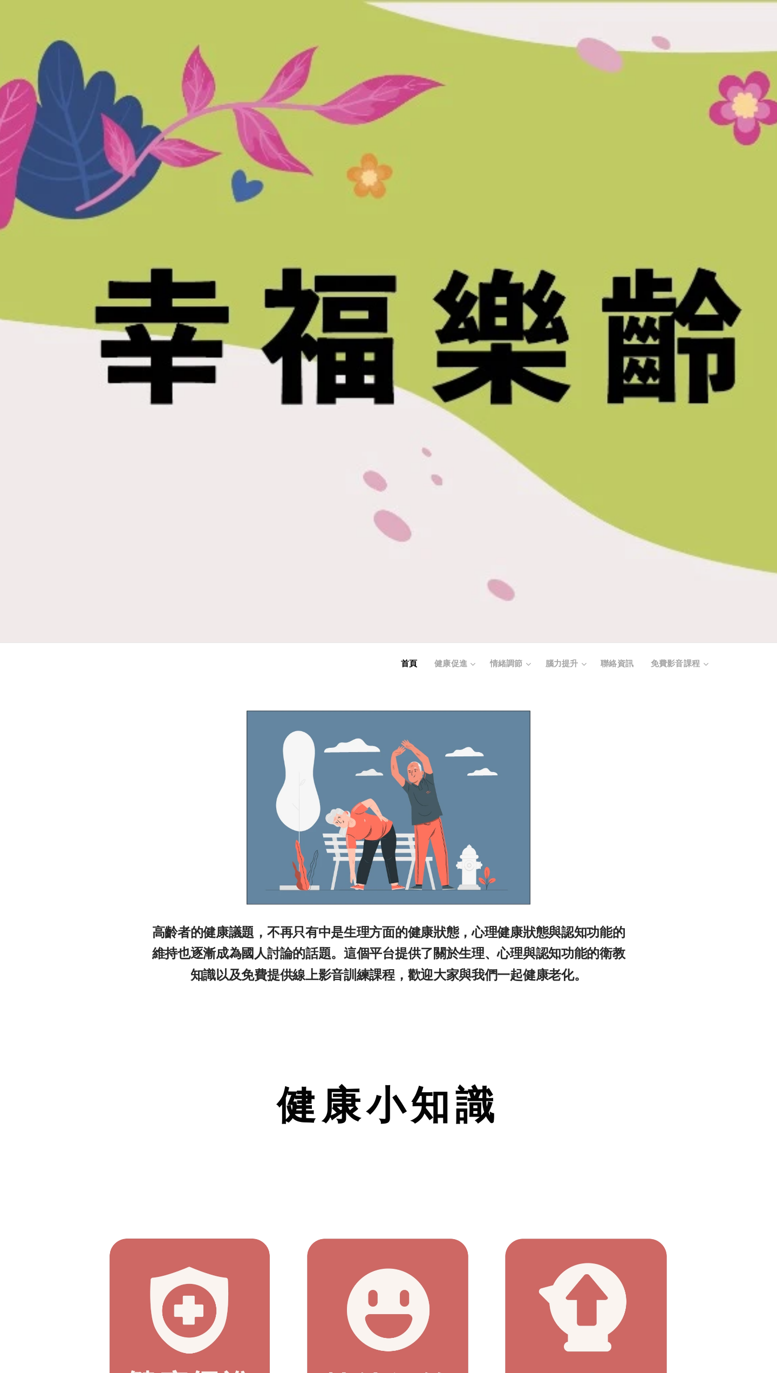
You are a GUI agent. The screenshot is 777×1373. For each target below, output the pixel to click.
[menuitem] (417, 664)
